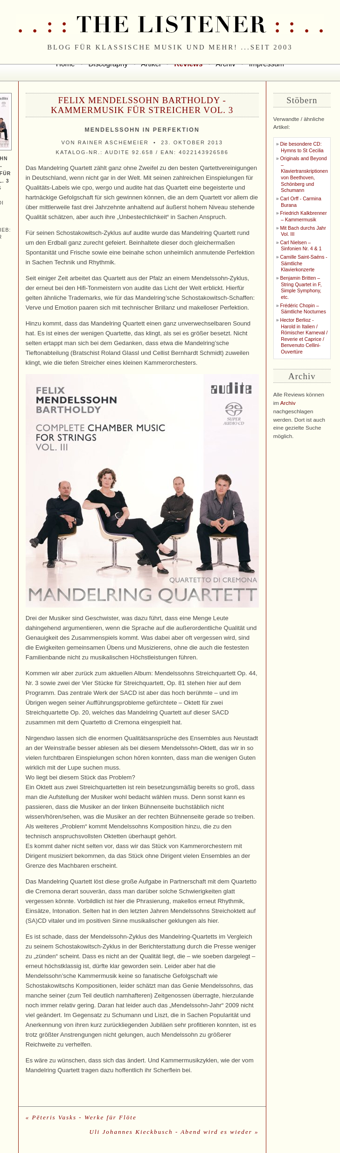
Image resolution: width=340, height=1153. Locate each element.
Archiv (288, 403)
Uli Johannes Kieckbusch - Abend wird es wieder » (173, 1131)
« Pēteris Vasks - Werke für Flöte (81, 1117)
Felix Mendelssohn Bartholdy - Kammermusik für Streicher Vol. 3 (142, 105)
